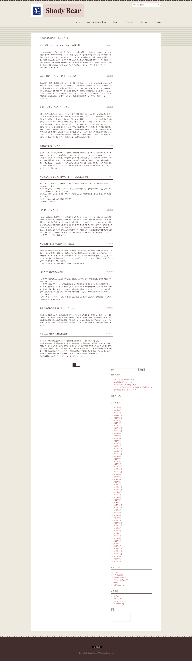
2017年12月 (117, 505)
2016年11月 (117, 523)
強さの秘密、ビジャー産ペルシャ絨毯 (58, 76)
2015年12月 (117, 549)
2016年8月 (117, 531)
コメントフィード (119, 601)
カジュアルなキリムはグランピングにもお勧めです (64, 177)
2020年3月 (117, 467)
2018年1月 (117, 502)
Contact (157, 22)
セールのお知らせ (119, 577)
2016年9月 (117, 528)
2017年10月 (117, 508)
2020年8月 (117, 456)
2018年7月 (117, 495)
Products (129, 22)
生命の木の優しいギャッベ (52, 146)
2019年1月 (117, 484)
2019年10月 (117, 472)
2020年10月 (117, 454)
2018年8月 (117, 492)
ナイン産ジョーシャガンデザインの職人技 (60, 45)
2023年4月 (117, 410)
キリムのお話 (118, 575)
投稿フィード (118, 599)
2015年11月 (117, 551)
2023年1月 (117, 413)
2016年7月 (117, 533)
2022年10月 (117, 418)
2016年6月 (117, 536)
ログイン (116, 596)
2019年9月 (117, 474)
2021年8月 (117, 436)
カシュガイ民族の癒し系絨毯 (53, 334)
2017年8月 (117, 513)
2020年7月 (117, 459)
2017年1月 (117, 520)
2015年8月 (117, 559)
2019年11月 (117, 469)
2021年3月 (117, 443)
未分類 (115, 583)
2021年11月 (117, 428)
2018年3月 (117, 497)
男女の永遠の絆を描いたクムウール (57, 308)
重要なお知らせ (119, 585)
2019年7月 (117, 477)
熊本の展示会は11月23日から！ (124, 390)
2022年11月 (117, 415)
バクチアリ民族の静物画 (51, 272)
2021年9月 (117, 433)
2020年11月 (117, 451)
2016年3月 (117, 544)
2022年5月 (117, 423)
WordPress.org (118, 604)
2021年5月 (117, 438)
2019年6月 (117, 479)
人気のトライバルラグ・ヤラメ (54, 107)
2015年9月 (117, 556)
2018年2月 (117, 500)
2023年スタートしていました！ (124, 385)
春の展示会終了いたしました (123, 382)
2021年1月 (117, 446)
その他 (115, 572)
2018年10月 (117, 490)
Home (77, 22)
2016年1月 (117, 546)
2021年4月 (117, 441)
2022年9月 (117, 420)
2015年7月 (117, 561)
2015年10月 (117, 554)
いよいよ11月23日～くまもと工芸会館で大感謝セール (132, 387)
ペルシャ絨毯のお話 (120, 580)
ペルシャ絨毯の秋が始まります (124, 380)
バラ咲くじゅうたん (49, 210)
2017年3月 (117, 515)
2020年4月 (117, 464)
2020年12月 (117, 449)
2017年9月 (117, 510)
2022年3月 (117, 426)
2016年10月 (117, 525)
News (115, 22)
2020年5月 (117, 461)
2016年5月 (117, 538)
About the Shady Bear (96, 22)
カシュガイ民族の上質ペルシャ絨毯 (57, 244)
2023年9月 (117, 408)
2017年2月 (117, 518)
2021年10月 (117, 431)
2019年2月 (117, 482)
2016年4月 (117, 541)
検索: (112, 370)
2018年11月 (117, 487)
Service (144, 22)
